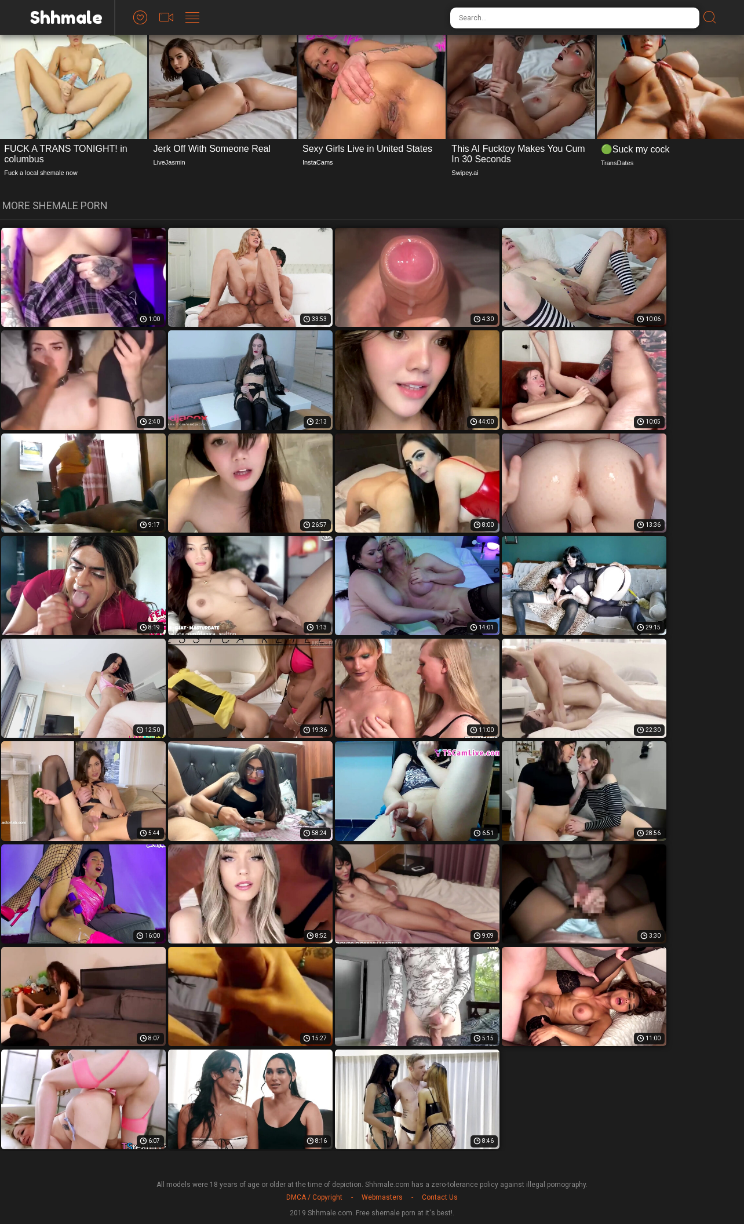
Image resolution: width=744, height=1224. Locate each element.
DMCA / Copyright (314, 1197)
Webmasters (382, 1197)
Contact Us (440, 1197)
